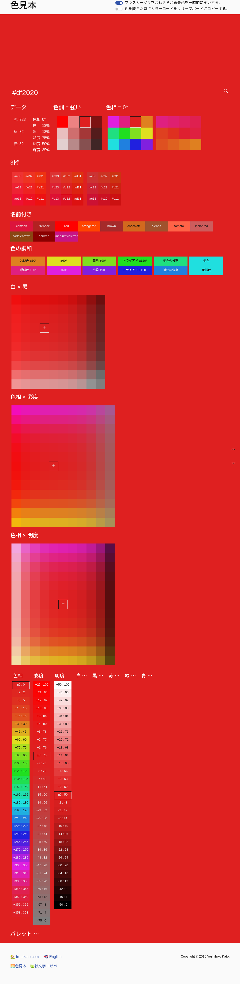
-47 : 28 (42, 865)
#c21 (115, 187)
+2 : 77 (42, 739)
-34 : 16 (62, 873)
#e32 (29, 176)
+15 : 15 (21, 716)
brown (111, 226)
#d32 (66, 176)
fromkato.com (24, 957)
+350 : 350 (20, 897)
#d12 (66, 198)
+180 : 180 (20, 802)
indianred (201, 226)
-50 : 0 (62, 904)
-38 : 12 (62, 881)
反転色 (206, 270)
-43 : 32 (42, 857)
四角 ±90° (99, 260)
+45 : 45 (21, 731)
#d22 (66, 187)
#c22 (104, 187)
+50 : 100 (62, 684)
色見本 (18, 966)
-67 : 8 (41, 904)
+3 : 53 (63, 779)
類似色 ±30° (28, 260)
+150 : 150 (20, 787)
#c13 (93, 198)
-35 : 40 (42, 842)
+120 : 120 (20, 771)
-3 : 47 (62, 810)
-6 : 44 (62, 818)
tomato (179, 226)
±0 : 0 (21, 684)
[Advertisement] (121, 49)
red (66, 226)
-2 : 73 (41, 763)
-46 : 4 (62, 897)
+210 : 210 (20, 818)
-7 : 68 (41, 779)
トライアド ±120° (135, 260)
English (53, 957)
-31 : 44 (42, 834)
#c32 (104, 176)
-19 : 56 (42, 802)
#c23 (93, 187)
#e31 (40, 176)
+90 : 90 (21, 755)
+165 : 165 (20, 794)
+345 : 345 (20, 889)
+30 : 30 (21, 724)
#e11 (40, 198)
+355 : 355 (20, 904)
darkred (44, 236)
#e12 (29, 198)
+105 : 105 (20, 763)
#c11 (115, 198)
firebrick (44, 226)
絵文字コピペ (43, 966)
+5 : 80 (42, 724)
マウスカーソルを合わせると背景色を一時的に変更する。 (173, 3)
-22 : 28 (62, 849)
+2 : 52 (63, 787)
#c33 (93, 176)
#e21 (40, 187)
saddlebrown (21, 236)
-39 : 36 (42, 849)
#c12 (104, 198)
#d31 (77, 176)
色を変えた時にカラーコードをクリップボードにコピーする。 (177, 9)
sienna (156, 226)
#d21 (77, 187)
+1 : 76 (42, 747)
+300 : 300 (20, 865)
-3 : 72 (41, 771)
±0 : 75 (42, 755)
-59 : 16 (42, 889)
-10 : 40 (62, 826)
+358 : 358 (20, 912)
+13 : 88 (42, 708)
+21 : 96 (42, 692)
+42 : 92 (63, 700)
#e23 (17, 187)
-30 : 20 (62, 865)
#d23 (55, 187)
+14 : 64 (63, 755)
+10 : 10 (21, 708)
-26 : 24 (62, 857)
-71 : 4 (41, 912)
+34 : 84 (63, 716)
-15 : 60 (42, 794)
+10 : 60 (63, 763)
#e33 (17, 176)
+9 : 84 (42, 716)
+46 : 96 (63, 692)
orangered (89, 226)
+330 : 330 (20, 881)
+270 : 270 (20, 849)
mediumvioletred (66, 236)
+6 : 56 (63, 771)
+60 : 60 (21, 739)
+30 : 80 (63, 724)
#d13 (55, 198)
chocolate (134, 226)
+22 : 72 (63, 739)
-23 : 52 (42, 810)
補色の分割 (170, 260)
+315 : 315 (20, 873)
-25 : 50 (42, 818)
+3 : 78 (42, 731)
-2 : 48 (62, 802)
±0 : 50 (63, 794)
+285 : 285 (20, 857)
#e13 (17, 198)
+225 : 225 (20, 826)
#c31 (115, 176)
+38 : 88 (63, 708)
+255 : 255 (20, 842)
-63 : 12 (42, 897)
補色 (206, 260)
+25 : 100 (41, 684)
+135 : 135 (20, 779)
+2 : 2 (21, 692)
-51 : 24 (42, 873)
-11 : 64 (42, 787)
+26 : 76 (63, 731)
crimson (21, 226)
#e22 (29, 187)
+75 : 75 (21, 747)
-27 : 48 (42, 826)
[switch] (119, 3)
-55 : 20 (42, 881)
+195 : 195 (20, 810)
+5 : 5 (21, 700)
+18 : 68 (63, 747)
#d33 (55, 176)
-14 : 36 (62, 834)
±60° (63, 260)
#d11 (77, 198)
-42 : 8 (62, 889)
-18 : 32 (62, 842)
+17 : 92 (42, 700)
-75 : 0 (41, 920)
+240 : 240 (20, 834)
